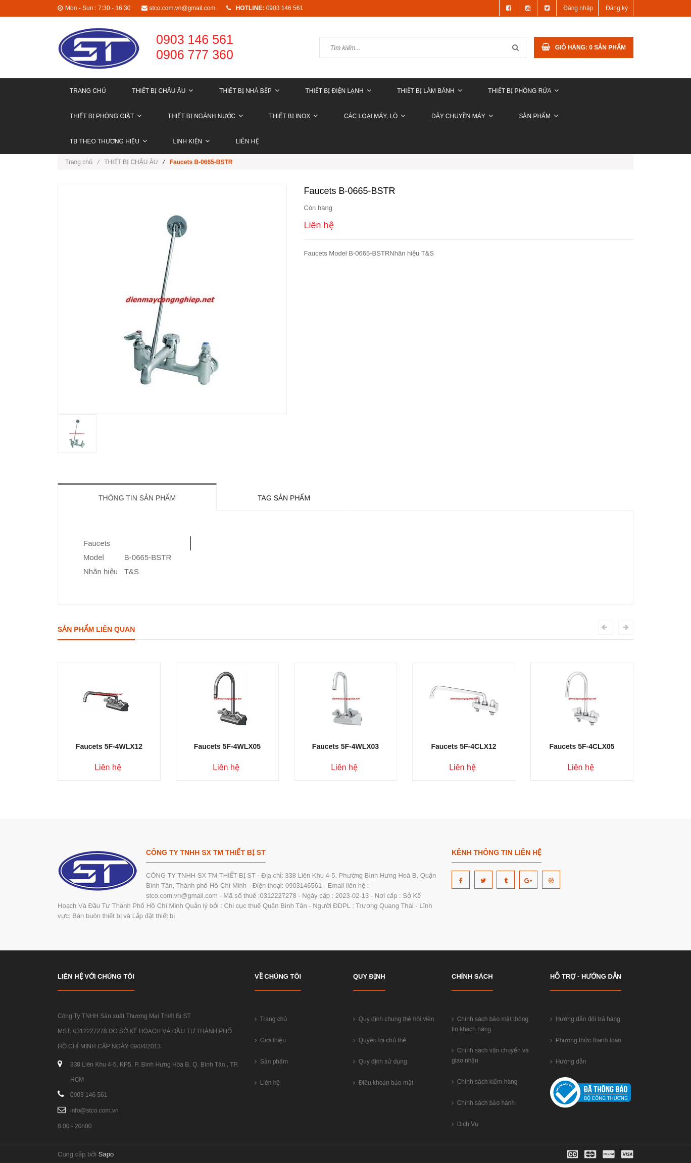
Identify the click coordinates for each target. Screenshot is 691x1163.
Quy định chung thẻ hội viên (393, 1019)
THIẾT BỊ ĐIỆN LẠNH (338, 90)
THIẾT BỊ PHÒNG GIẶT (105, 116)
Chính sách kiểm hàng (484, 1081)
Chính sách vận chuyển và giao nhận (490, 1055)
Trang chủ (88, 90)
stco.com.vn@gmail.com (182, 8)
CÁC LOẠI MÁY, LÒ (374, 116)
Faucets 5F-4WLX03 (345, 746)
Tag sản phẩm (284, 498)
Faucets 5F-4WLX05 (227, 746)
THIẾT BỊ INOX (293, 116)
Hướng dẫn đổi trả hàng (585, 1019)
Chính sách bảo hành (483, 1102)
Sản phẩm (538, 116)
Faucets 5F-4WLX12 (109, 746)
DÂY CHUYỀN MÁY (462, 116)
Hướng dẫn (568, 1061)
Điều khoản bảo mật (383, 1082)
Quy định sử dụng (380, 1061)
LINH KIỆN (191, 141)
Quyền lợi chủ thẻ (379, 1040)
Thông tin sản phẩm (137, 498)
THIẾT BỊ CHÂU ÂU (162, 90)
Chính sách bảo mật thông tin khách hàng (490, 1024)
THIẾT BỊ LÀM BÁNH (429, 90)
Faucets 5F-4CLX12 (463, 746)
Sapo (106, 1154)
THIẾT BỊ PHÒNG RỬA (523, 90)
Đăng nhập (578, 8)
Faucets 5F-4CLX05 (581, 746)
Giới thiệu (270, 1040)
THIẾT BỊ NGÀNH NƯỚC (205, 116)
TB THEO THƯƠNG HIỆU (108, 141)
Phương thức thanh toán (585, 1040)
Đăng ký (617, 8)
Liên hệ (247, 141)
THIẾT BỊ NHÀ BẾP (249, 90)
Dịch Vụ (465, 1124)
